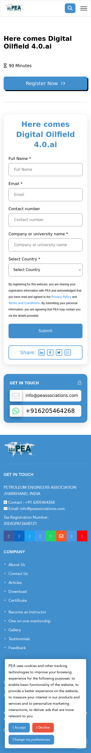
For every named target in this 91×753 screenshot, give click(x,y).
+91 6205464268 (40, 502)
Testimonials (19, 639)
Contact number (24, 209)
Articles (15, 582)
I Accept (19, 727)
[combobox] (45, 270)
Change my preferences (31, 740)
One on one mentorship (29, 621)
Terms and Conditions (24, 303)
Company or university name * (38, 234)
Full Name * (19, 159)
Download (17, 591)
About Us (16, 564)
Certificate (17, 600)
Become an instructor (27, 612)
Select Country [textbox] (26, 270)
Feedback (17, 647)
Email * (15, 184)
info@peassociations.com (42, 508)
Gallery (14, 630)
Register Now (54, 83)
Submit (45, 331)
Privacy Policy (61, 297)
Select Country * (24, 259)
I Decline (43, 727)
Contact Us (18, 573)
